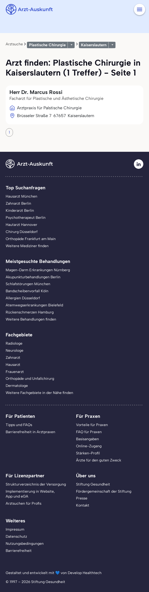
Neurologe (14, 350)
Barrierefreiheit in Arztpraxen (30, 432)
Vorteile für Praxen (92, 425)
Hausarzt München (21, 196)
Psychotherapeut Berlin (26, 217)
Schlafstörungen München (28, 284)
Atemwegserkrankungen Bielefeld (34, 305)
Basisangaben (87, 439)
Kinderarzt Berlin (20, 210)
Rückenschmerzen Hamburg (30, 312)
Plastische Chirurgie (47, 44)
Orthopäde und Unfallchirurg (30, 378)
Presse (81, 498)
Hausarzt (13, 364)
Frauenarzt (15, 371)
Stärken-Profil (88, 453)
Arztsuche (14, 44)
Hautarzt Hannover (21, 224)
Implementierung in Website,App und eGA (30, 494)
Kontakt (82, 505)
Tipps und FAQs (19, 425)
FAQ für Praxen (89, 432)
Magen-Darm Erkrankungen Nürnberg (38, 270)
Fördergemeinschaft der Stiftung (103, 491)
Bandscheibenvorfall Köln (27, 291)
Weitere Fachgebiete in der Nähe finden (39, 392)
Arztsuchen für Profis (23, 503)
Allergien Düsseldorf (23, 298)
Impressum (15, 529)
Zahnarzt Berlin (18, 203)
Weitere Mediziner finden (27, 246)
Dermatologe (17, 385)
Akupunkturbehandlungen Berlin (33, 277)
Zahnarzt (13, 357)
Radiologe (14, 343)
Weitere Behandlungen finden (31, 319)
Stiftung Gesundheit (93, 484)
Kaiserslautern (93, 44)
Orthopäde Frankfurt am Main (31, 239)
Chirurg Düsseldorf (22, 231)
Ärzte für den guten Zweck (98, 460)
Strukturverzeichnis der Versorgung (36, 484)
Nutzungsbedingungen (25, 543)
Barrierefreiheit (19, 550)
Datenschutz (16, 536)
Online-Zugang (89, 446)
